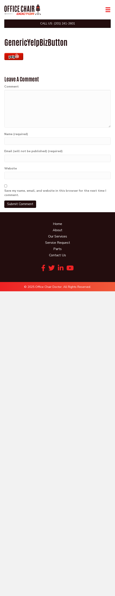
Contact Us (57, 255)
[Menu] (108, 9)
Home (57, 224)
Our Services (57, 236)
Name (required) (16, 134)
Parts (57, 249)
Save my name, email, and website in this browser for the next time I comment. (55, 193)
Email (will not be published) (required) (33, 151)
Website (10, 168)
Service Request (57, 242)
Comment (11, 86)
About (57, 230)
